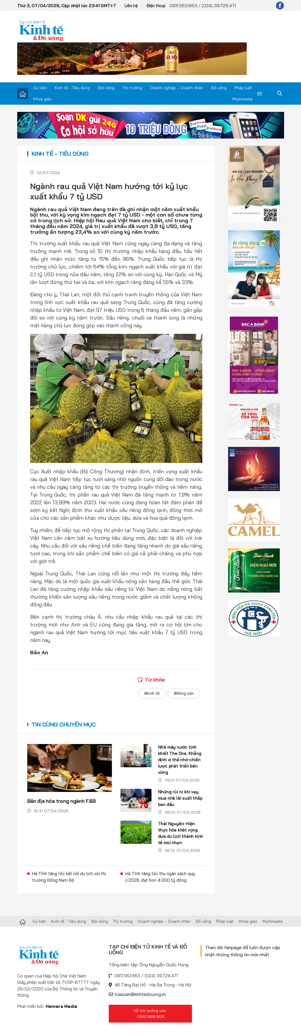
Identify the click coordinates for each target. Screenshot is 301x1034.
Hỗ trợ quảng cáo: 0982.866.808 (150, 1013)
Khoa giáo (42, 99)
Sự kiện (40, 87)
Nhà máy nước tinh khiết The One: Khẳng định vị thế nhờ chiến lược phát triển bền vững (179, 759)
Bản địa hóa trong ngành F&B (61, 801)
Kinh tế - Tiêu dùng (72, 87)
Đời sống (106, 87)
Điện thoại (155, 5)
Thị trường (132, 87)
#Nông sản (184, 693)
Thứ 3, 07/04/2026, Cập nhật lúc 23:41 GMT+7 (66, 5)
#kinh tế (152, 693)
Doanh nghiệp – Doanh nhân (176, 87)
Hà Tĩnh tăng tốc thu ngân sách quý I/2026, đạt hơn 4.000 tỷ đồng (160, 877)
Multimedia (242, 99)
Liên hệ (131, 5)
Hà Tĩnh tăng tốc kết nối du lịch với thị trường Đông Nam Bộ (69, 877)
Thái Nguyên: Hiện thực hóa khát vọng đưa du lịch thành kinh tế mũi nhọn (180, 833)
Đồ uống (219, 87)
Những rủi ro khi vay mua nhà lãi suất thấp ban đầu (180, 798)
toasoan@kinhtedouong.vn (140, 994)
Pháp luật (243, 87)
